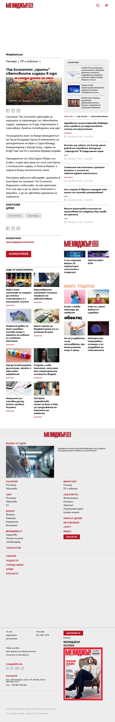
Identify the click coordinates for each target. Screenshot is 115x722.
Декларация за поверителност (21, 651)
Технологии (13, 548)
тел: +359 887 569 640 (16, 685)
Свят (9, 494)
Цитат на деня (71, 512)
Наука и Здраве (72, 518)
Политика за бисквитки (17, 655)
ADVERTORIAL (73, 62)
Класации (68, 502)
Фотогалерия (70, 498)
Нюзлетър (71, 537)
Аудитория (11, 635)
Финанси (10, 515)
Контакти (12, 573)
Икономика (11, 525)
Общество (11, 489)
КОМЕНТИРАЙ (18, 254)
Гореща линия (14, 565)
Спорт (67, 527)
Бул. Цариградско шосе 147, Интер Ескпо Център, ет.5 (25, 681)
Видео (67, 531)
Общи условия (12, 648)
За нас (9, 632)
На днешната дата (73, 509)
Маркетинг (14, 54)
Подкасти (12, 560)
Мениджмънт (14, 531)
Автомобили (71, 522)
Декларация (11, 639)
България (12, 481)
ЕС (7, 505)
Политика (11, 485)
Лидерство (11, 535)
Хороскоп (68, 505)
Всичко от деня (16, 443)
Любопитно (70, 494)
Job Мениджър (13, 542)
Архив (9, 569)
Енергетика (12, 522)
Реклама (67, 485)
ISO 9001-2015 (42, 635)
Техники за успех (14, 538)
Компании (11, 518)
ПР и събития (70, 489)
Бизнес (10, 511)
